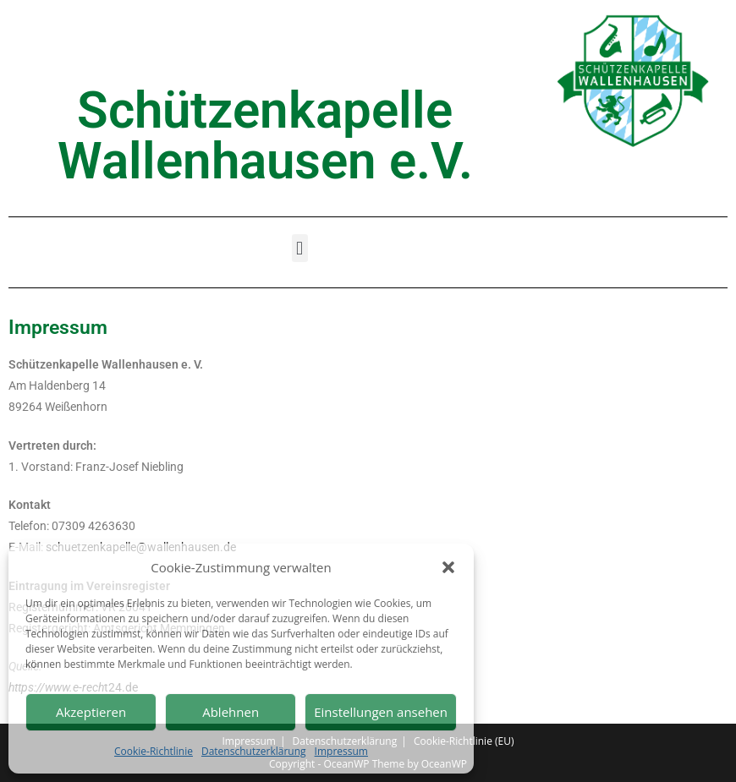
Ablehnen (230, 711)
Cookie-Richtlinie (153, 751)
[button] (448, 567)
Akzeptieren (91, 711)
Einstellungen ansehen (381, 711)
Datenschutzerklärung (253, 751)
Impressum (341, 751)
